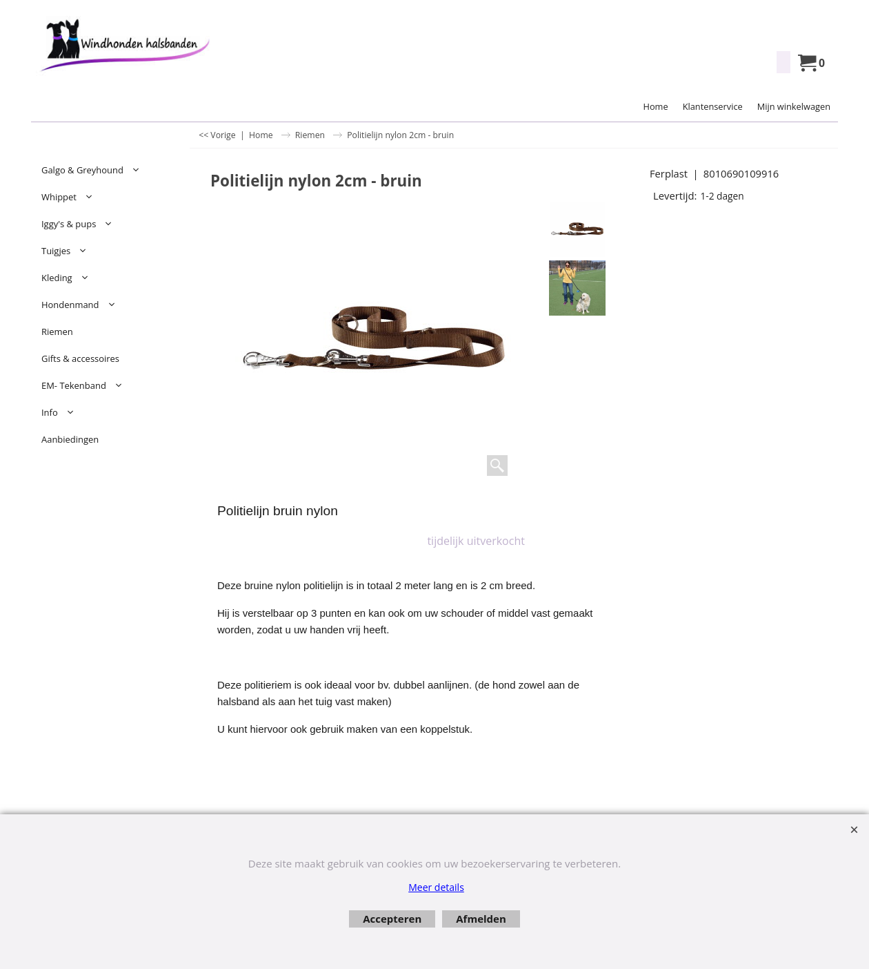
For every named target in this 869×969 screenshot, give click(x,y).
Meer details (436, 887)
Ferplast (669, 173)
